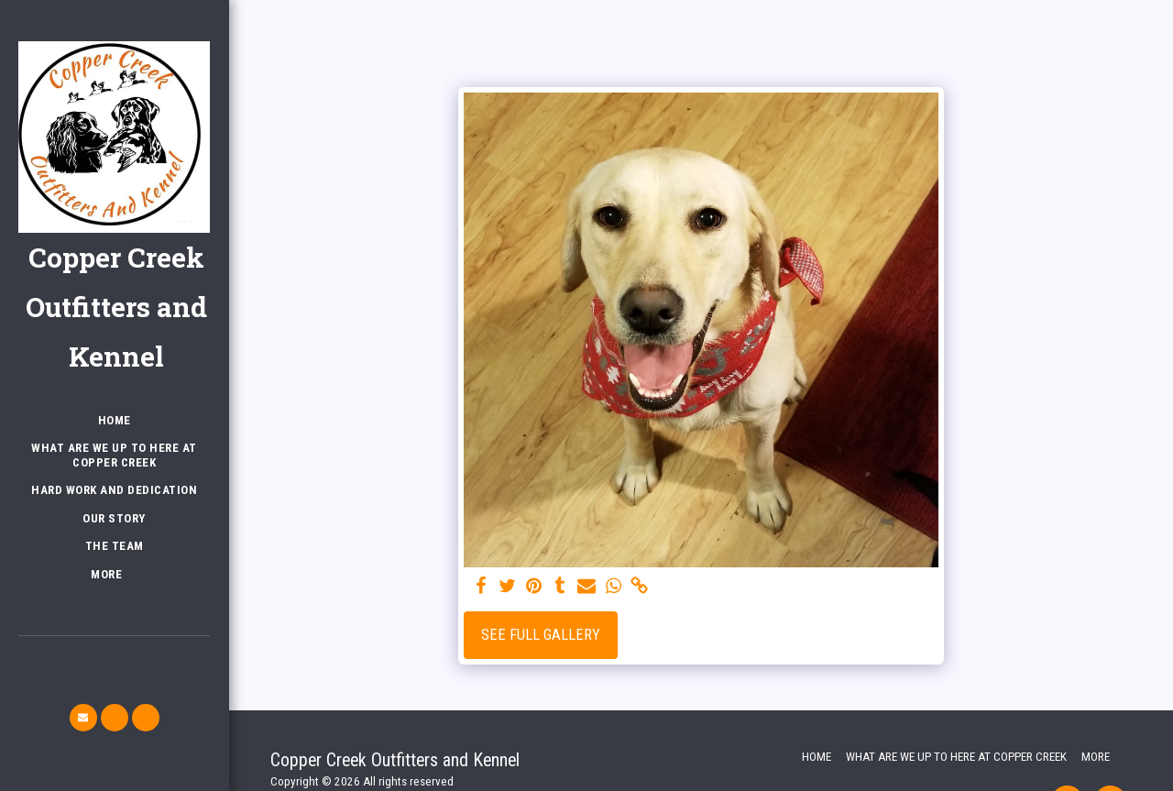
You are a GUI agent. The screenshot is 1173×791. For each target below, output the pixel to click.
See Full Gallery (540, 634)
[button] (83, 717)
